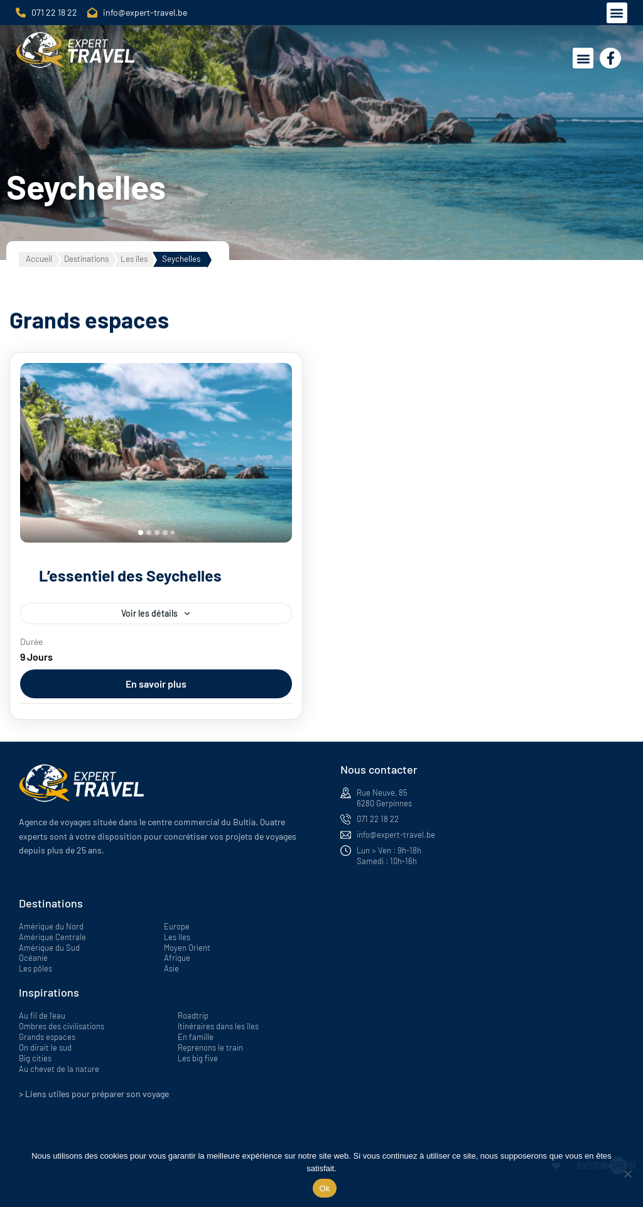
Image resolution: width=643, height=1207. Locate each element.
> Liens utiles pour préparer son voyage (94, 1093)
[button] (617, 13)
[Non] (627, 1173)
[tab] (140, 532)
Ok (324, 1188)
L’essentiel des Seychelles (130, 575)
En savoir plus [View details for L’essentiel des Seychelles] (156, 684)
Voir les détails (149, 613)
